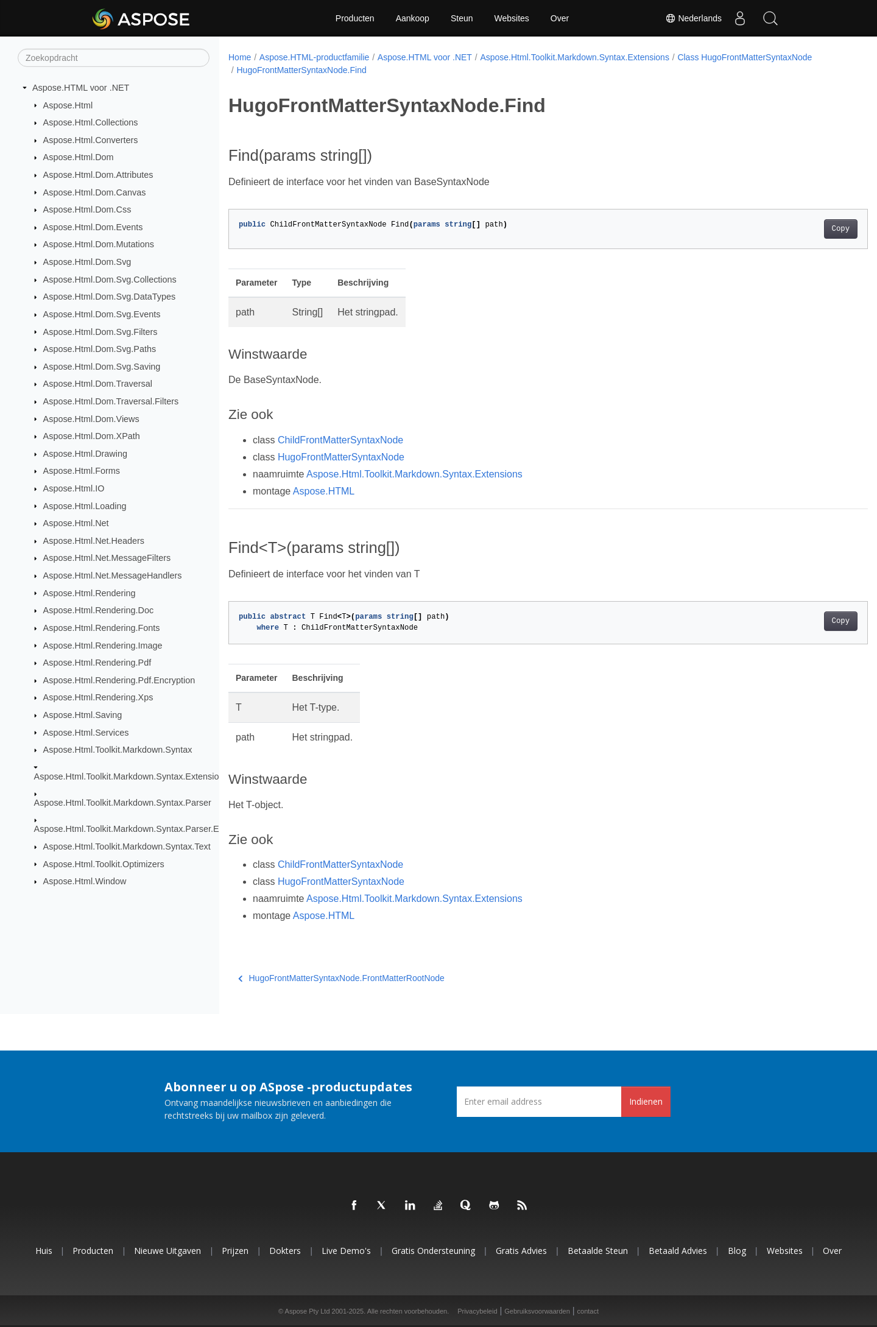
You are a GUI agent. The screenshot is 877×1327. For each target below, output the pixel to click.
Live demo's (346, 1250)
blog (737, 1250)
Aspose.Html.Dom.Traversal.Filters (111, 401)
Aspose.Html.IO (74, 488)
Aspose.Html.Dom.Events (93, 227)
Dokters (285, 1250)
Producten (355, 18)
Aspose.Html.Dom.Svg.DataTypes (109, 296)
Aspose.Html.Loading (85, 505)
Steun (462, 18)
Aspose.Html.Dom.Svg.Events (102, 314)
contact (588, 1311)
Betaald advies (678, 1250)
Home (239, 57)
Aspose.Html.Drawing (85, 454)
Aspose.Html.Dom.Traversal (97, 384)
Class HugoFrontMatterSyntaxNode (744, 57)
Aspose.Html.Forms (81, 471)
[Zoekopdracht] (114, 58)
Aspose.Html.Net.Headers (93, 541)
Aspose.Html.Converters (90, 140)
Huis (43, 1250)
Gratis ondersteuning (433, 1250)
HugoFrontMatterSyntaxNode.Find (301, 70)
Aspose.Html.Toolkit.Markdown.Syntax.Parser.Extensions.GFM (156, 829)
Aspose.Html (68, 105)
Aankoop (412, 18)
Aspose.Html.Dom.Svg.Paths (100, 349)
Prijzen (235, 1250)
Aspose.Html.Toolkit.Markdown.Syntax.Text (127, 846)
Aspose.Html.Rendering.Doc (98, 610)
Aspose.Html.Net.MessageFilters (107, 558)
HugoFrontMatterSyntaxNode (341, 457)
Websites (512, 18)
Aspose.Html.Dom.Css (87, 209)
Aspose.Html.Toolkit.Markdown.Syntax (117, 750)
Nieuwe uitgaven (167, 1250)
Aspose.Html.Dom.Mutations (98, 244)
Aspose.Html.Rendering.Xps (98, 697)
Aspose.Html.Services (86, 732)
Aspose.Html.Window (85, 881)
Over (560, 18)
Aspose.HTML (323, 491)
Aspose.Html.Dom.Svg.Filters (100, 331)
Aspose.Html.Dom (78, 157)
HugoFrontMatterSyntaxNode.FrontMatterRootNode (341, 978)
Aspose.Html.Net (76, 523)
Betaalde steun (598, 1250)
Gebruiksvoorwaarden (537, 1311)
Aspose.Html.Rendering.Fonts (101, 628)
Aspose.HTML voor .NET (80, 88)
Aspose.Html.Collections (90, 122)
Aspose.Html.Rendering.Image (103, 645)
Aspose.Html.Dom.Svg (87, 262)
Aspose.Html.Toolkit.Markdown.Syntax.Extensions (131, 776)
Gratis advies (521, 1250)
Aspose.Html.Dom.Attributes (98, 175)
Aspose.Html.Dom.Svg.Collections (110, 279)
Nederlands (693, 18)
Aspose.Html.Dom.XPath (91, 436)
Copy (796, 229)
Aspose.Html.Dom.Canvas (94, 192)
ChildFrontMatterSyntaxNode (340, 440)
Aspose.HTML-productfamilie (314, 57)
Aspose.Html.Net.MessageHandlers (112, 575)
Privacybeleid (477, 1311)
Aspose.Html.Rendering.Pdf (97, 662)
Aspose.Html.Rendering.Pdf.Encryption (119, 680)
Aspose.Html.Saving (82, 715)
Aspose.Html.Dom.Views (91, 418)
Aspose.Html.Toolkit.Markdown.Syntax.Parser (122, 803)
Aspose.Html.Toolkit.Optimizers (103, 863)
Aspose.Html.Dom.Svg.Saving (102, 366)
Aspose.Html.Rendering (89, 592)
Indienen (646, 1101)
